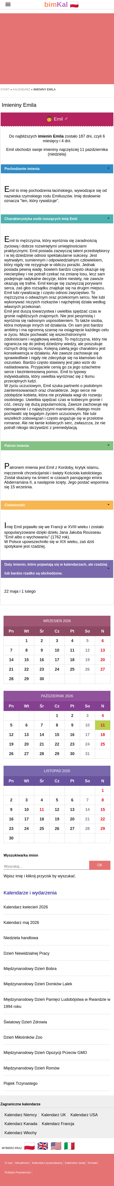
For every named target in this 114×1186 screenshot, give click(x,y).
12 (87, 650)
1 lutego (29, 591)
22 (26, 669)
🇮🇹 (69, 1146)
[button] (8, 4)
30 (41, 679)
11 (72, 650)
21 (11, 669)
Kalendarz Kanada (20, 1124)
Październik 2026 (57, 696)
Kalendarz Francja (58, 1124)
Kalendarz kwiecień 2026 (26, 907)
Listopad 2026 (57, 771)
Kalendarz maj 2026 (21, 922)
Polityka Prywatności (18, 1172)
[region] (57, 48)
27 (102, 669)
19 (87, 660)
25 (72, 669)
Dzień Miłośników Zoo (23, 1037)
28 (11, 679)
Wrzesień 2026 (57, 621)
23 (41, 669)
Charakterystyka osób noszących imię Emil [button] (57, 219)
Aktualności (22, 1163)
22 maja (11, 591)
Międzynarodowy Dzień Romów (31, 1068)
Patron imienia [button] (57, 446)
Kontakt (92, 1163)
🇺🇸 (56, 1146)
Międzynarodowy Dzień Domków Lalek (38, 984)
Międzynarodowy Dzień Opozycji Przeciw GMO (45, 1052)
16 (41, 660)
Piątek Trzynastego (20, 1083)
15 (26, 660)
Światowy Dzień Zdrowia (25, 1022)
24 (57, 669)
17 (57, 660)
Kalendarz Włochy (20, 1133)
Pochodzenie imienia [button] (57, 169)
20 (102, 660)
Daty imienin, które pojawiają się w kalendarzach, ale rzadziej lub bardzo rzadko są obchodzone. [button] (57, 569)
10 (57, 650)
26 (87, 669)
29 (26, 679)
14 (11, 660)
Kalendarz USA (84, 1115)
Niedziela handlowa (21, 938)
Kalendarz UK (53, 1115)
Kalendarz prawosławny (47, 1163)
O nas (8, 1163)
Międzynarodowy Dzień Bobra (30, 968)
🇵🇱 (61, 4)
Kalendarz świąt (75, 1163)
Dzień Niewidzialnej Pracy (26, 953)
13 (102, 650)
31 (87, 754)
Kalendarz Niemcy (20, 1115)
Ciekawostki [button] (57, 505)
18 (72, 660)
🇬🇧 (42, 1146)
